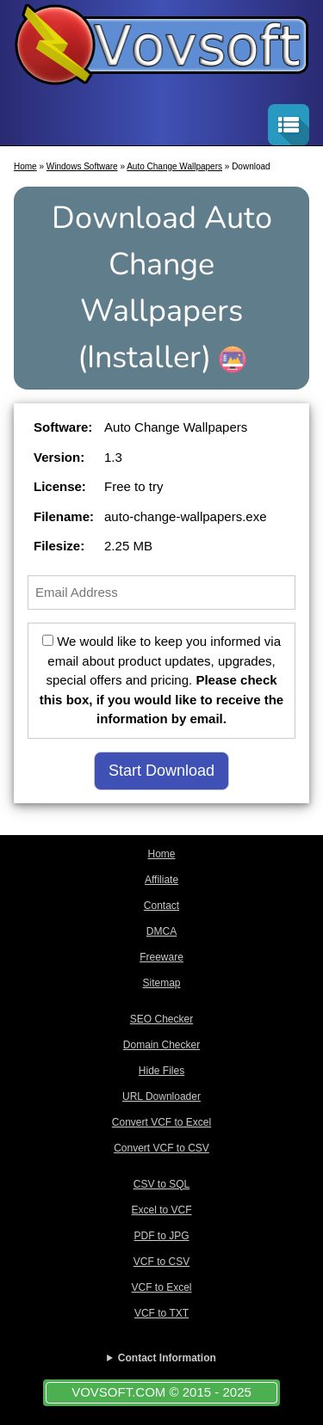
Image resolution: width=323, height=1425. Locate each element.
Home (25, 166)
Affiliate (161, 880)
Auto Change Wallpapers (174, 166)
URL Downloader (161, 1096)
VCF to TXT (161, 1313)
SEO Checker (161, 1019)
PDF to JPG (161, 1236)
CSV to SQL (161, 1184)
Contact (161, 906)
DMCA (161, 931)
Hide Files (161, 1071)
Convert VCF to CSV (161, 1148)
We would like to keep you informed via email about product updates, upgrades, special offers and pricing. (161, 680)
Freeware (161, 957)
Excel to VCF (161, 1210)
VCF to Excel (161, 1287)
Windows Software (82, 166)
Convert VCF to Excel (161, 1122)
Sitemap (161, 983)
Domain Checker (161, 1045)
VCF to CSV (161, 1262)
